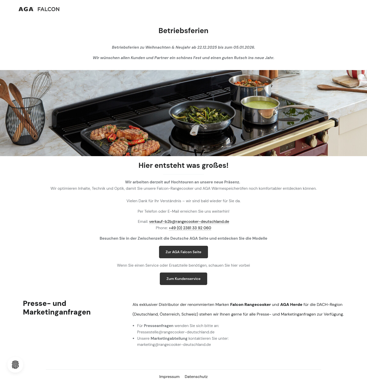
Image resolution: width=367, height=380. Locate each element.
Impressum (170, 376)
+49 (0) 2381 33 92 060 (190, 227)
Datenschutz (196, 376)
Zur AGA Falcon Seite (183, 252)
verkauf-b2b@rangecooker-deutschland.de (189, 221)
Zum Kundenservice (183, 278)
